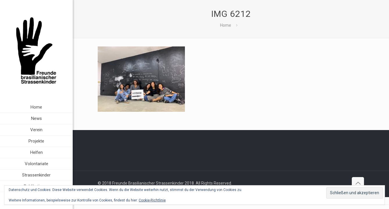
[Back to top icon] (358, 183)
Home (225, 25)
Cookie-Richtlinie (152, 200)
